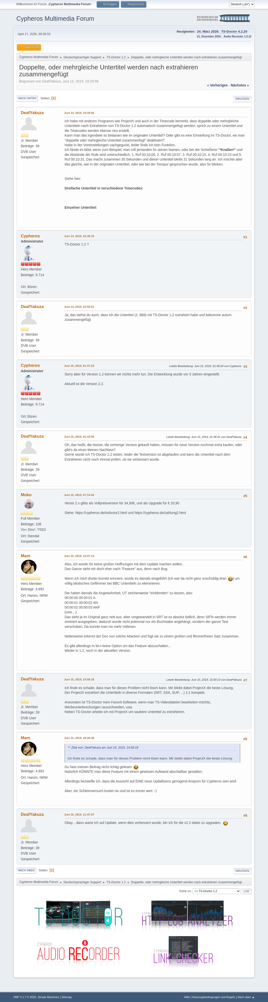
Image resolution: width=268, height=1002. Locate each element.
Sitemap (67, 997)
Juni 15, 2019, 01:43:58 (79, 436)
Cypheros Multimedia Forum (55, 18)
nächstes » (240, 85)
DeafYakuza (32, 112)
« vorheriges (217, 85)
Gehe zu (185, 891)
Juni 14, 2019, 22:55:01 (79, 306)
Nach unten (27, 98)
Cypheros (30, 236)
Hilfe (187, 997)
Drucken (242, 98)
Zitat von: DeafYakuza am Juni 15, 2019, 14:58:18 (104, 747)
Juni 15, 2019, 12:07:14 (79, 555)
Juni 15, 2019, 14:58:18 (79, 679)
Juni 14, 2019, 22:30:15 (79, 236)
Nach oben (26, 870)
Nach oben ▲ (246, 997)
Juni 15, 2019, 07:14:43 (79, 494)
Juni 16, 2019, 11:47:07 (79, 814)
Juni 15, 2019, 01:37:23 (79, 365)
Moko (26, 494)
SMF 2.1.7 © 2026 (24, 997)
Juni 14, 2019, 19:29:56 (79, 112)
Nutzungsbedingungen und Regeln (213, 997)
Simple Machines (48, 997)
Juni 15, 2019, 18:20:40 (79, 737)
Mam (25, 555)
